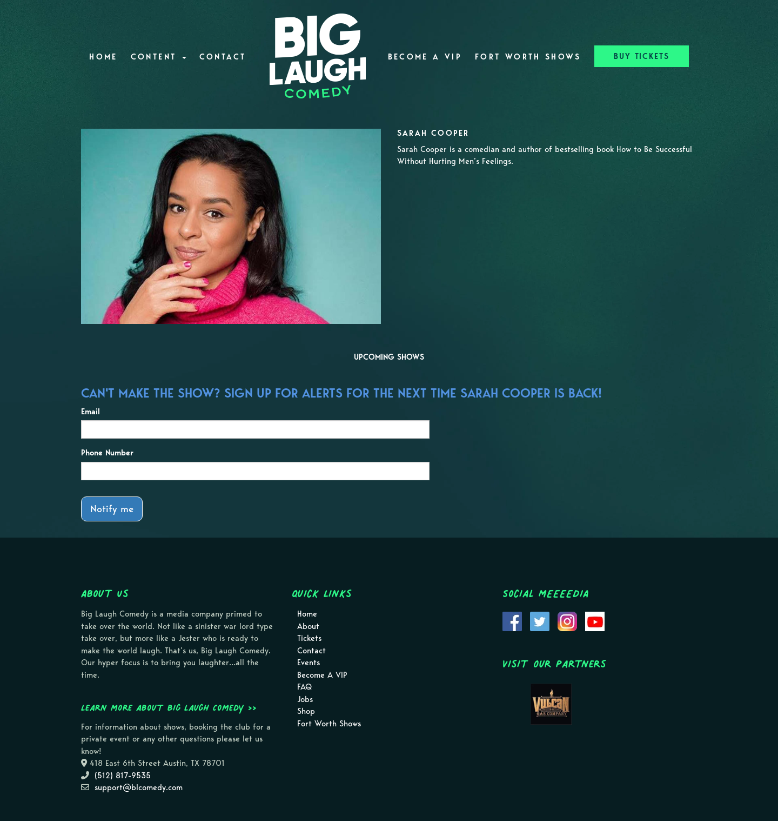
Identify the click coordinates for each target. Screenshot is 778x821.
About (308, 626)
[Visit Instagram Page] (567, 620)
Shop (306, 711)
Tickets (309, 638)
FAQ (304, 687)
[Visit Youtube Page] (595, 620)
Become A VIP (425, 57)
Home (103, 57)
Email (90, 411)
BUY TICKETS (641, 56)
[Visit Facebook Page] (512, 620)
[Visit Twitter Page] (539, 620)
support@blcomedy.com (139, 787)
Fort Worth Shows (528, 57)
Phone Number (107, 453)
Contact (222, 57)
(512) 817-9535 (123, 775)
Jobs (305, 699)
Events (308, 662)
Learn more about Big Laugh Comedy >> (169, 707)
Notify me (111, 508)
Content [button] (158, 57)
